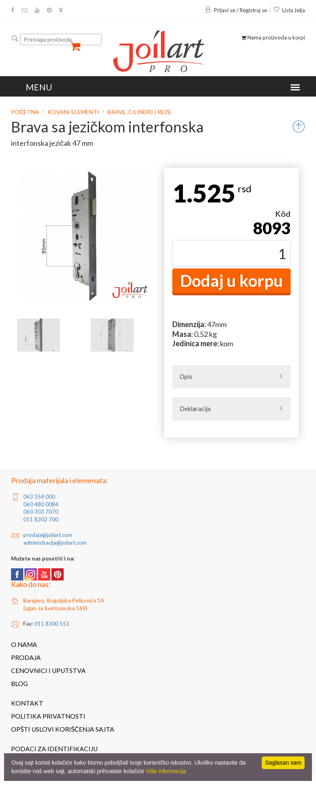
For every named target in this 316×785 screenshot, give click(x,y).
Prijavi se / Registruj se (236, 10)
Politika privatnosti (48, 716)
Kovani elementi (73, 111)
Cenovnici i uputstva (48, 670)
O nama (24, 644)
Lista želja (289, 10)
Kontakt (27, 703)
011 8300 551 (51, 623)
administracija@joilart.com (55, 542)
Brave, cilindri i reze (139, 111)
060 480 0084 (40, 504)
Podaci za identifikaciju (54, 748)
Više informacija (166, 771)
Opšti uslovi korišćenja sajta (62, 729)
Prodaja (26, 657)
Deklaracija (195, 408)
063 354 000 (39, 496)
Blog (19, 683)
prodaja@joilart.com (47, 535)
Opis (186, 376)
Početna (25, 111)
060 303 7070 (40, 511)
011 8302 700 (40, 519)
